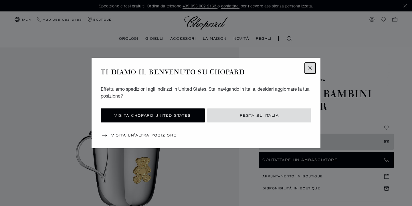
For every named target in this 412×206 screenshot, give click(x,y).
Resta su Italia (259, 115)
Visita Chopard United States (152, 115)
